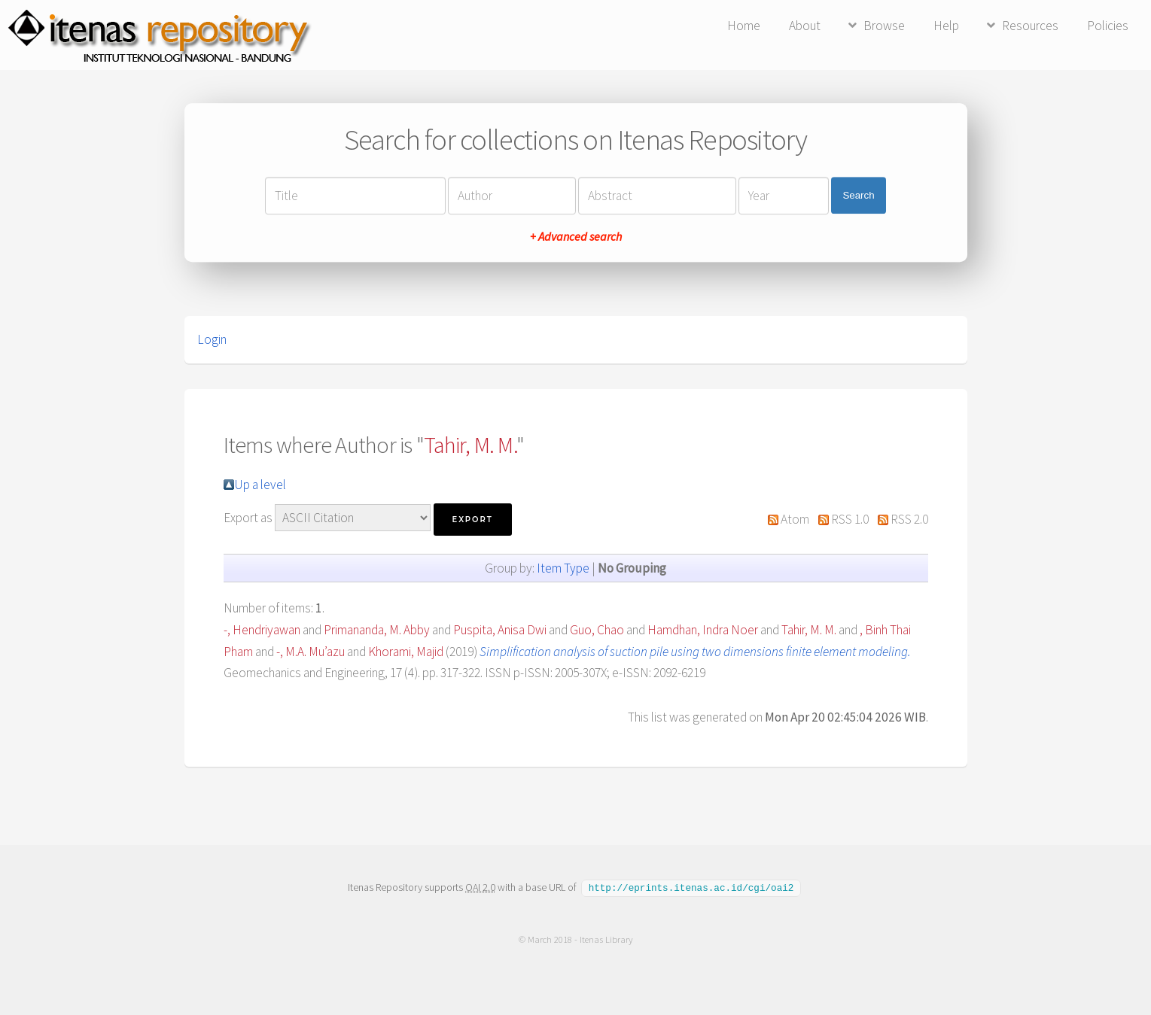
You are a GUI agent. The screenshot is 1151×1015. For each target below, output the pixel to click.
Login (212, 339)
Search (858, 195)
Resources (1030, 25)
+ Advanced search (576, 236)
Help (946, 25)
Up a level (260, 484)
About (805, 25)
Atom (795, 519)
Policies (1107, 25)
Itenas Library (605, 938)
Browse (884, 25)
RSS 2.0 (909, 519)
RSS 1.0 (850, 519)
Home (743, 25)
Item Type (563, 568)
